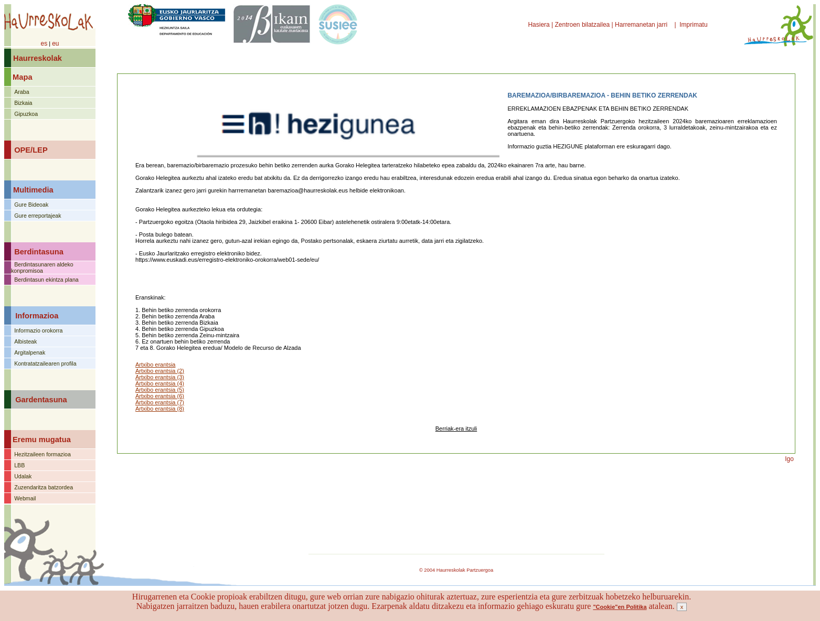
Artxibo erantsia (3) (159, 377)
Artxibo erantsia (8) (159, 408)
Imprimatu (694, 24)
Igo (789, 459)
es (43, 43)
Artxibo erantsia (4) (159, 383)
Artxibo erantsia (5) (159, 390)
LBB (19, 465)
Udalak (22, 476)
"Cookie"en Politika (619, 607)
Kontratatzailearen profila (45, 363)
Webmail (25, 498)
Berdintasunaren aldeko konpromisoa (42, 267)
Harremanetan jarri (642, 24)
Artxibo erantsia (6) (159, 396)
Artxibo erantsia (155, 364)
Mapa (22, 77)
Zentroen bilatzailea (582, 24)
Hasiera (539, 24)
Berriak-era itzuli (456, 428)
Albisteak (25, 341)
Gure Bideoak (31, 204)
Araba (21, 92)
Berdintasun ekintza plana (46, 279)
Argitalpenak (29, 352)
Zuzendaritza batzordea (43, 487)
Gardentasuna (41, 399)
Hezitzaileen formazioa (42, 454)
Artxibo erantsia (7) (159, 402)
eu (55, 43)
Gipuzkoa (26, 114)
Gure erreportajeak (37, 215)
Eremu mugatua (42, 439)
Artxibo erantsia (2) (159, 371)
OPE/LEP (31, 150)
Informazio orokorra (38, 330)
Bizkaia (23, 103)
